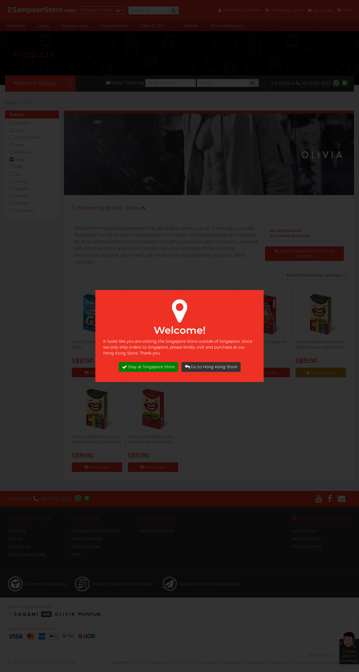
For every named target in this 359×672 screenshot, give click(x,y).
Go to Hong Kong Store (211, 367)
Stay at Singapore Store (148, 367)
